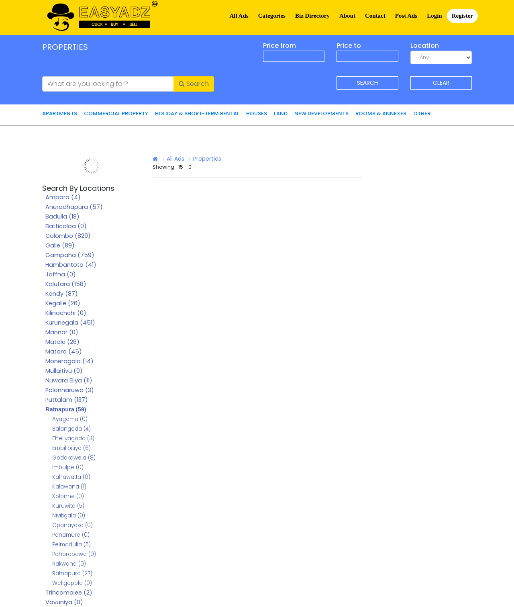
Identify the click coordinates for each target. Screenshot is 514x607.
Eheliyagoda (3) (73, 438)
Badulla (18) (62, 217)
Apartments (59, 113)
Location (424, 45)
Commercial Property (116, 113)
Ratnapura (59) (65, 409)
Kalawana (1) (69, 487)
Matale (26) (62, 342)
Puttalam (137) (66, 400)
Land (281, 113)
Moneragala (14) (69, 361)
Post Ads (406, 15)
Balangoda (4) (71, 429)
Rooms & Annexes (380, 113)
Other (421, 113)
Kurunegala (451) (70, 323)
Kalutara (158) (65, 284)
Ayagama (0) (70, 419)
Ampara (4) (63, 197)
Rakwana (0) (69, 564)
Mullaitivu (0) (64, 371)
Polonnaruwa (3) (69, 390)
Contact (375, 15)
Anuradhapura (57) (74, 207)
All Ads (239, 15)
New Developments (321, 113)
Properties (207, 159)
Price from (279, 45)
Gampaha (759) (69, 255)
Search (194, 83)
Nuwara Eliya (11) (68, 380)
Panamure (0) (71, 535)
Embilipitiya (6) (71, 448)
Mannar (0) (61, 332)
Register (462, 15)
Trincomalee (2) (68, 593)
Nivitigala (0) (68, 515)
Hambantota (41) (70, 265)
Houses (256, 113)
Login (434, 15)
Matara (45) (63, 351)
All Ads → (179, 159)
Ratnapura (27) (72, 573)
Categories (272, 15)
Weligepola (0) (72, 583)
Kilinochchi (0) (65, 313)
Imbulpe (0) (68, 467)
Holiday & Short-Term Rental (197, 113)
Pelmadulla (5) (71, 544)
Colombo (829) (68, 236)
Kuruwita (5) (68, 506)
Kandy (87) (61, 294)
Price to (349, 45)
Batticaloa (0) (66, 226)
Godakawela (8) (74, 458)
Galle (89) (60, 245)
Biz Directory (312, 15)
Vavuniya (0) (64, 602)
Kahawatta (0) (71, 477)
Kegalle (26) (62, 303)
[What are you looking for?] (108, 84)
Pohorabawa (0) (74, 554)
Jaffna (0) (60, 274)
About (347, 15)
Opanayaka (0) (72, 525)
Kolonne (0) (68, 496)
